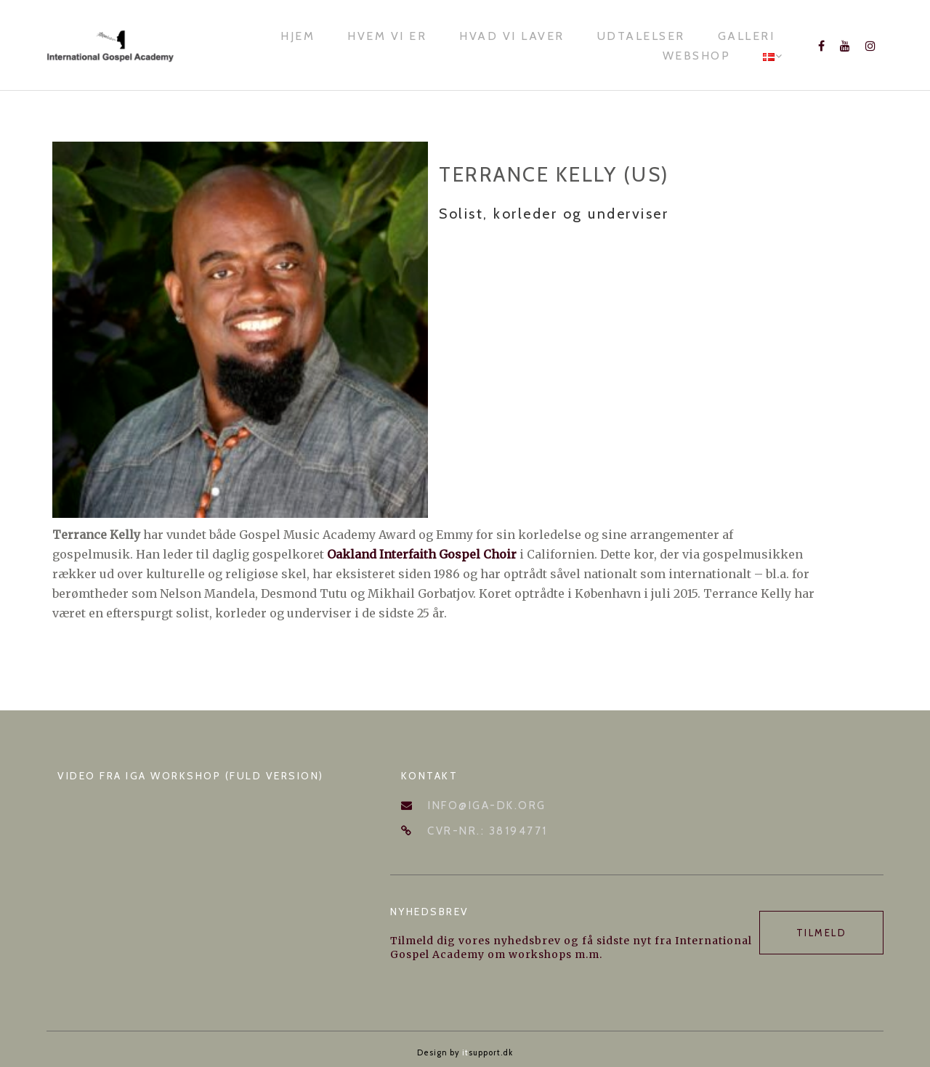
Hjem (297, 36)
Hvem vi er (386, 36)
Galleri (746, 36)
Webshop (697, 55)
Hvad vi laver (512, 36)
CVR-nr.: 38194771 (487, 830)
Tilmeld (821, 932)
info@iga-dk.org (487, 805)
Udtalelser (641, 36)
